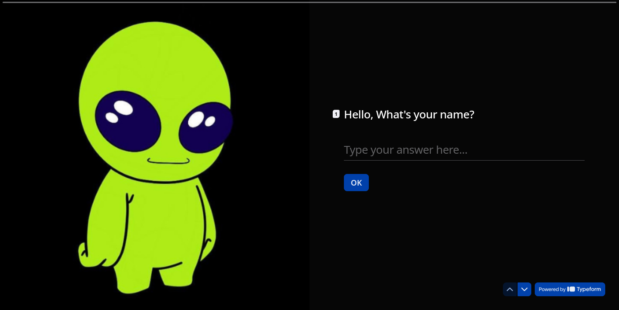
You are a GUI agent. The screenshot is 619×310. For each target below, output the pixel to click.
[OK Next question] (356, 182)
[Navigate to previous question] (510, 289)
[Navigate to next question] (524, 289)
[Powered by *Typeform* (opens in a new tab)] (570, 289)
